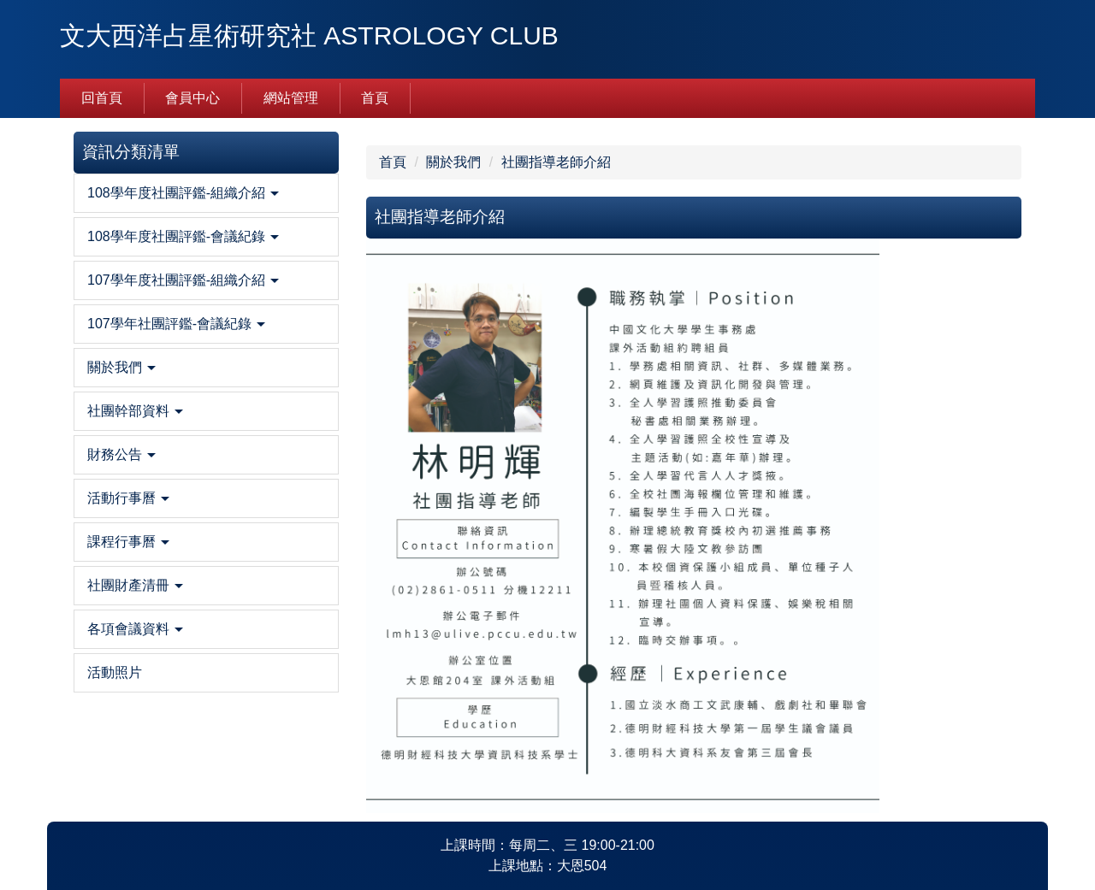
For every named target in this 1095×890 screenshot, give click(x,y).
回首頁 (101, 98)
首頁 (374, 98)
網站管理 (290, 98)
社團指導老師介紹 (556, 162)
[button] (206, 193)
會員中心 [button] (192, 98)
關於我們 (453, 162)
